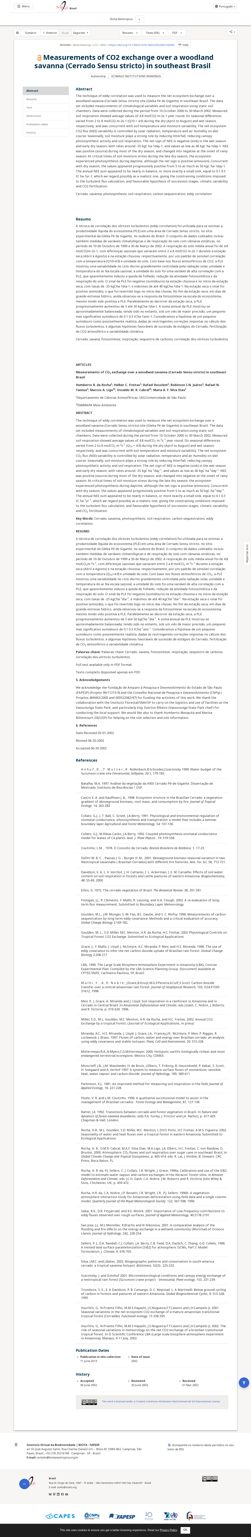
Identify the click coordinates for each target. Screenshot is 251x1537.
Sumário (30, 33)
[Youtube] (66, 1493)
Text (29, 106)
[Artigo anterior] (49, 32)
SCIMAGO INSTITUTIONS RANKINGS (137, 75)
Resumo (127, 33)
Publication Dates (37, 122)
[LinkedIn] (58, 1493)
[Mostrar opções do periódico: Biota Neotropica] (139, 19)
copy (183, 45)
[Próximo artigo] (81, 32)
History (31, 131)
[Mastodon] (54, 1493)
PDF (174, 33)
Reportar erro (247, 553)
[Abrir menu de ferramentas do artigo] (24, 1416)
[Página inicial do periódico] (17, 32)
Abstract (32, 89)
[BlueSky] (50, 1493)
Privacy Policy (168, 1530)
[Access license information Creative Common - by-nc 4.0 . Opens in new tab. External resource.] (89, 1400)
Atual (65, 33)
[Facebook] (62, 1493)
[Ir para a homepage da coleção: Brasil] (106, 6)
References (33, 114)
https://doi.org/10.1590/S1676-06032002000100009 (141, 45)
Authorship (98, 75)
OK (185, 1529)
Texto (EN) (152, 33)
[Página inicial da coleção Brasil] (29, 1485)
